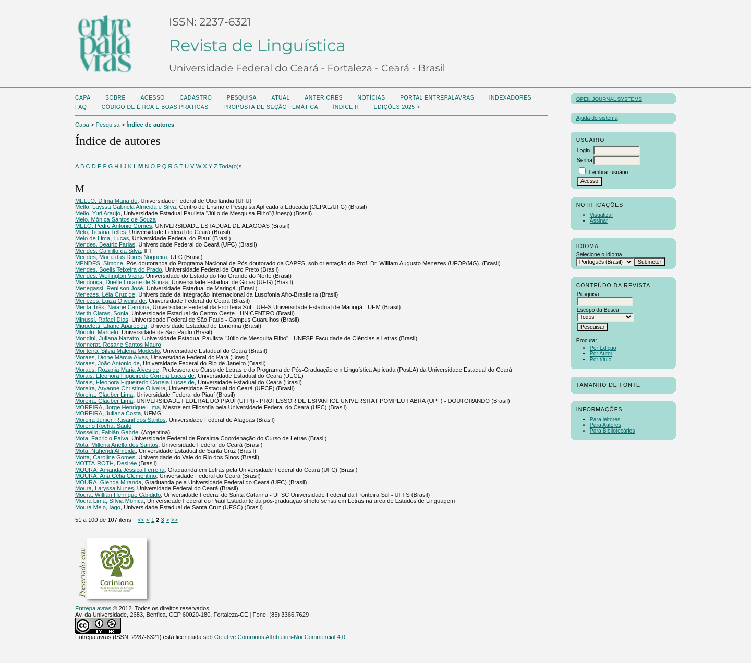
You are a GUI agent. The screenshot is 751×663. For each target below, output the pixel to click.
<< (141, 520)
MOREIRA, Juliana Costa (108, 413)
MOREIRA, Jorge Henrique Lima (117, 407)
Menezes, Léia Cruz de (105, 294)
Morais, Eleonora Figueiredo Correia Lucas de (135, 376)
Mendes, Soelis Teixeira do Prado (118, 269)
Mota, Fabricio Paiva (101, 438)
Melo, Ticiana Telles (100, 232)
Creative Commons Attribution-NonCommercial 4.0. (280, 637)
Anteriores (324, 98)
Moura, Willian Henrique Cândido (118, 495)
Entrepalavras (93, 608)
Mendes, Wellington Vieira (109, 276)
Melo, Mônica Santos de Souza (115, 219)
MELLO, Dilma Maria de (106, 201)
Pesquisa (242, 98)
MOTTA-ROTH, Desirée (106, 463)
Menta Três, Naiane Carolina (112, 307)
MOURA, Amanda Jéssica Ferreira (120, 469)
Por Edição (603, 348)
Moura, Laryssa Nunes (104, 488)
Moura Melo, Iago (97, 507)
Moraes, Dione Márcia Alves (111, 357)
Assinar (599, 221)
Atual (281, 98)
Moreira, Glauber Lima (104, 394)
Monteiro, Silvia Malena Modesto (117, 351)
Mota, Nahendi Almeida (105, 451)
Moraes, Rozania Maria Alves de (117, 369)
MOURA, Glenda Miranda (108, 482)
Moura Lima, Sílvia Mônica (109, 501)
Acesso (153, 98)
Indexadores (510, 98)
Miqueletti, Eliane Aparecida (111, 326)
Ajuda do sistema (597, 118)
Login (583, 150)
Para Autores (605, 425)
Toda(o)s (230, 166)
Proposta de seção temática (270, 107)
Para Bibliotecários (612, 431)
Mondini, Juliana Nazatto (107, 338)
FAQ (81, 107)
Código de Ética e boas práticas (155, 107)
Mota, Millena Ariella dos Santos (116, 444)
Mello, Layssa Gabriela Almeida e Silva (125, 207)
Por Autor (601, 354)
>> (174, 520)
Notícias (371, 98)
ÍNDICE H (346, 107)
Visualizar (601, 215)
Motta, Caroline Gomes (105, 457)
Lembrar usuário (608, 172)
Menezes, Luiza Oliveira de (110, 301)
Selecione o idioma (599, 254)
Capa (83, 98)
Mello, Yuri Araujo (97, 213)
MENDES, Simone (99, 263)
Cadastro (195, 98)
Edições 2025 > (397, 107)
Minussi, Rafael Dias (101, 319)
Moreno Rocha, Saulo (103, 426)
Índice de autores (150, 124)
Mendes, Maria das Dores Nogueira (121, 257)
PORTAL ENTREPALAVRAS (437, 98)
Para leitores (605, 419)
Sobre (115, 98)
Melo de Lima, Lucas (102, 238)
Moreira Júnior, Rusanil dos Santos (120, 419)
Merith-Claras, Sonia (101, 313)
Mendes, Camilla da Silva (108, 251)
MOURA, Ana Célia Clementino (115, 476)
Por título (601, 359)
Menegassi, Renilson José (109, 288)
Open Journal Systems (609, 99)
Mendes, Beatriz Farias (105, 244)
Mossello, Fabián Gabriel (107, 432)
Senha (584, 160)
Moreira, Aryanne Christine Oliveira (120, 388)
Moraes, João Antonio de (107, 363)
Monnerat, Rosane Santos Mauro (118, 344)
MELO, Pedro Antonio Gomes (113, 226)
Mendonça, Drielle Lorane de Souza (121, 282)
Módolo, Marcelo (96, 332)
